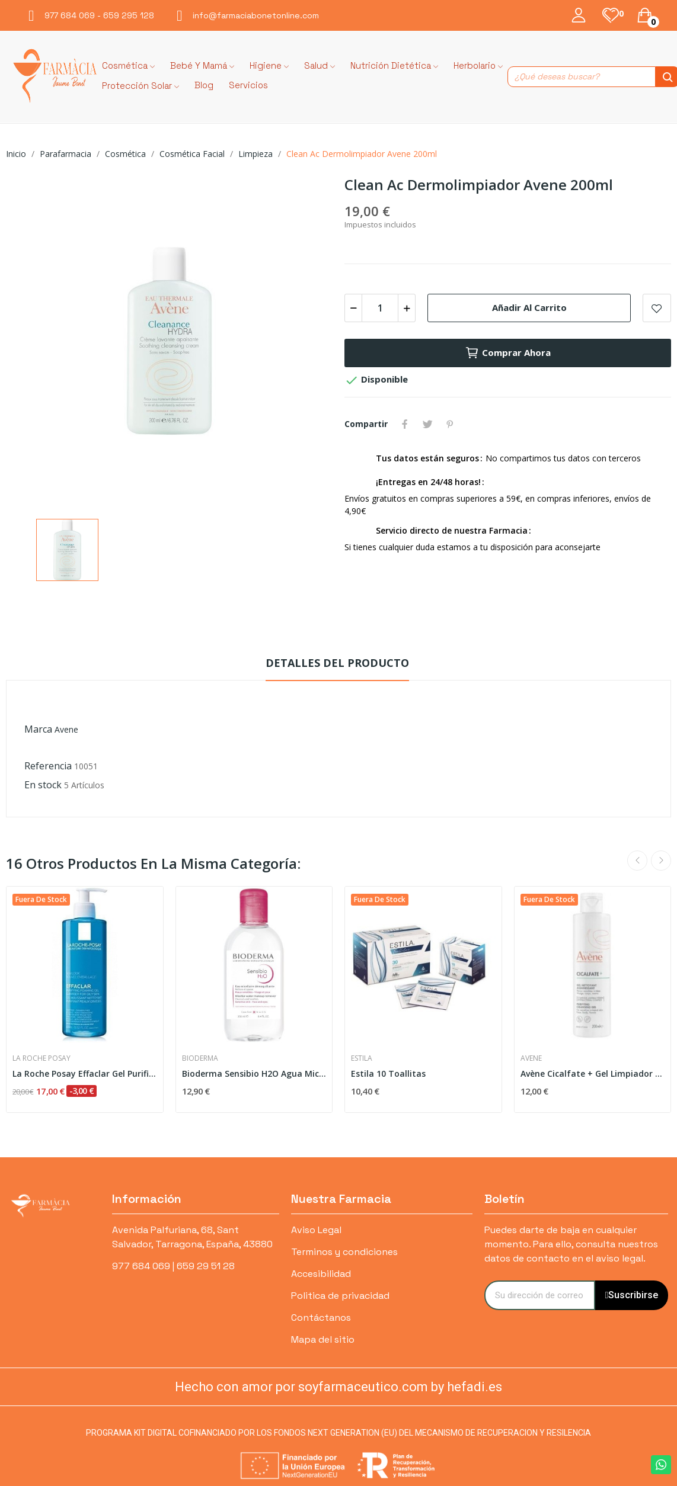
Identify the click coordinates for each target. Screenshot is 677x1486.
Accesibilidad (321, 1273)
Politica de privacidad (340, 1295)
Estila (361, 1058)
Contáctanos (321, 1317)
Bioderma (200, 1058)
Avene (66, 729)
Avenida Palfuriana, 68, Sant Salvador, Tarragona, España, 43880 (192, 1237)
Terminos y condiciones (344, 1252)
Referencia (48, 765)
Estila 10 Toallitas (388, 1073)
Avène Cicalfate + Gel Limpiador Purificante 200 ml (592, 1073)
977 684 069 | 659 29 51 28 (173, 1266)
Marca (38, 729)
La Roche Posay (41, 1058)
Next (661, 860)
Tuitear (427, 424)
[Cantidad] (380, 308)
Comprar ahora (508, 353)
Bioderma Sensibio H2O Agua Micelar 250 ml (254, 1073)
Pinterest (450, 424)
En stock (43, 784)
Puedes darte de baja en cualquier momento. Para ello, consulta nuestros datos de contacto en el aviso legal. (571, 1244)
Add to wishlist (657, 308)
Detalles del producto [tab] (337, 663)
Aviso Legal (316, 1230)
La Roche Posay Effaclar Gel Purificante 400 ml (84, 1073)
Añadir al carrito (529, 307)
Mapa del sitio (323, 1339)
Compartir (405, 424)
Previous (637, 860)
